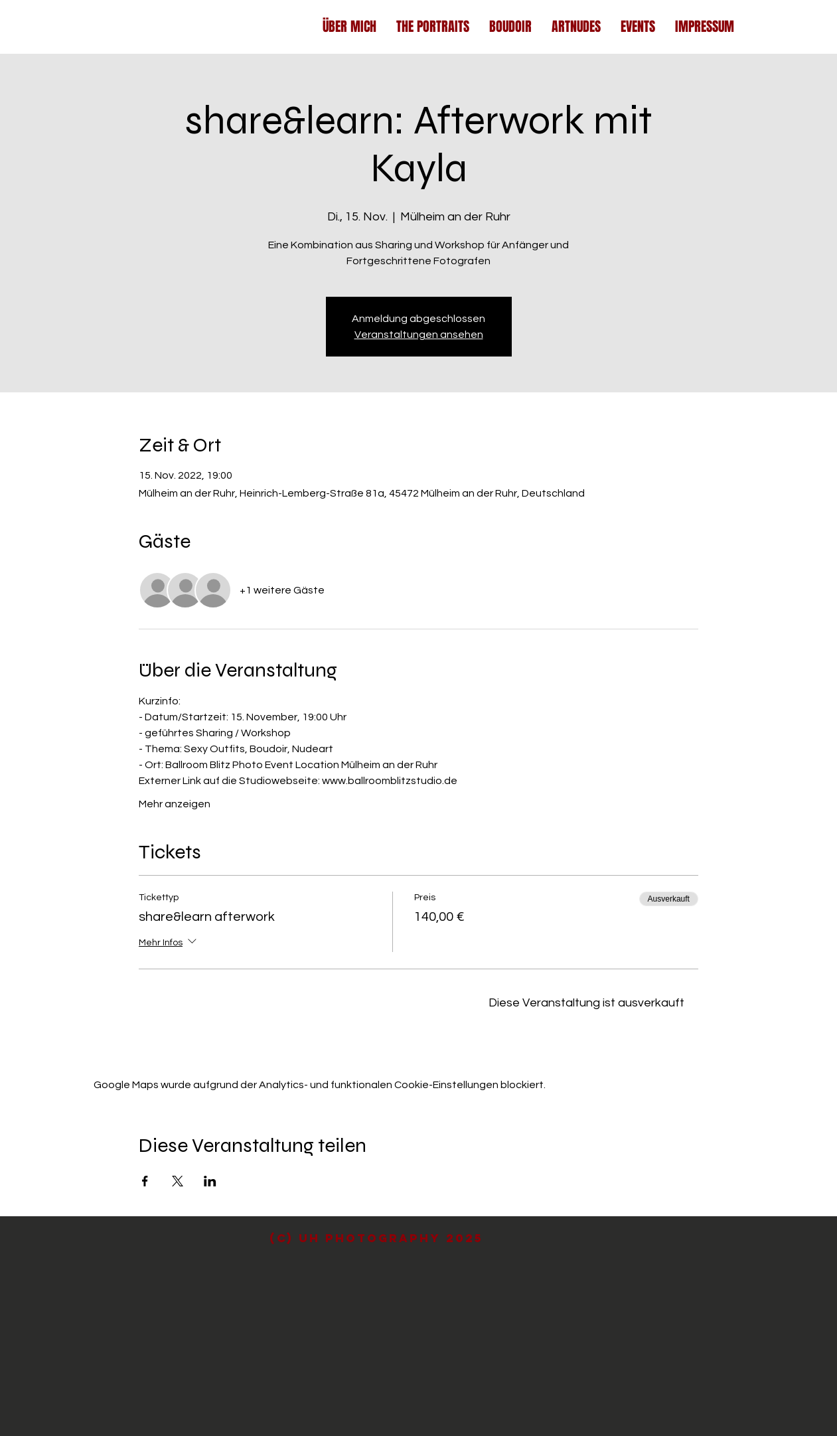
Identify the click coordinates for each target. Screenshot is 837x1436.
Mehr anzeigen (174, 804)
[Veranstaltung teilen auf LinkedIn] (210, 1181)
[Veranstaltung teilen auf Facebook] (145, 1181)
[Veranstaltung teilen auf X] (177, 1181)
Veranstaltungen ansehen (418, 334)
